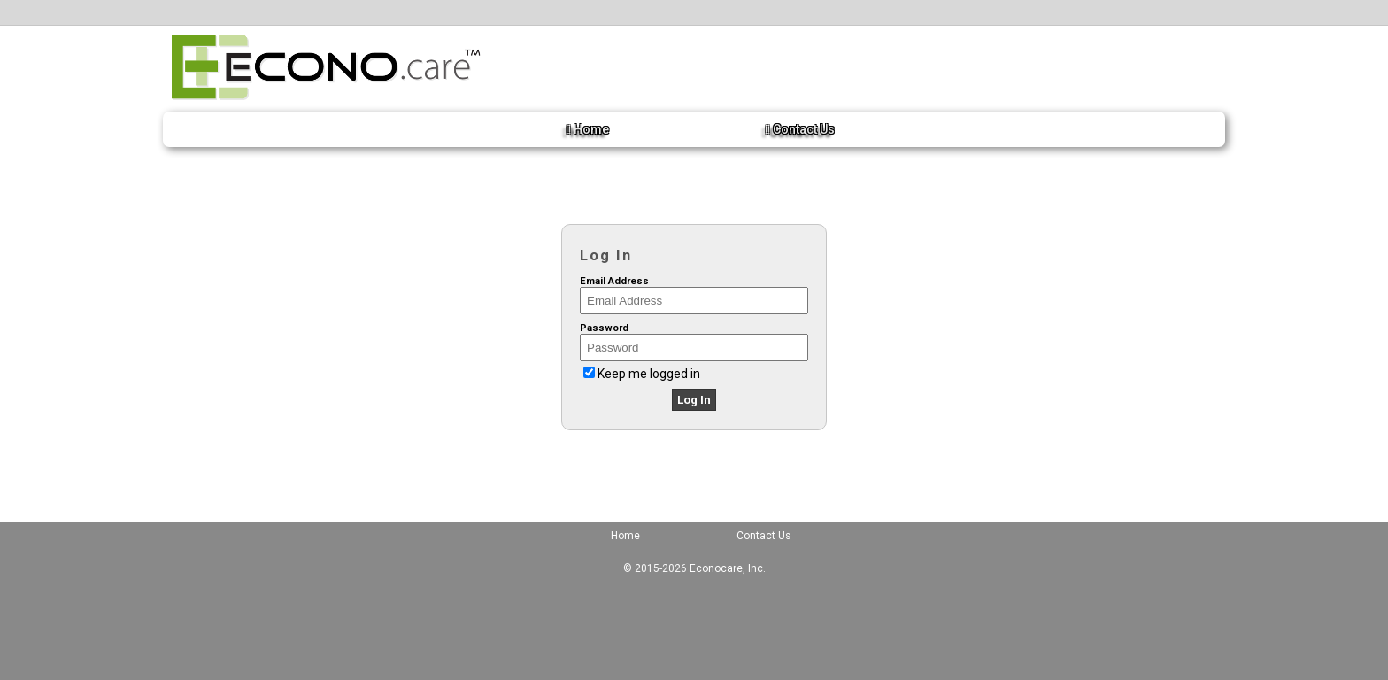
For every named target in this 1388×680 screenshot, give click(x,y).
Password (604, 328)
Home (588, 129)
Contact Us (800, 129)
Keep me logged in (649, 374)
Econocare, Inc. (728, 568)
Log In (694, 399)
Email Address (614, 281)
